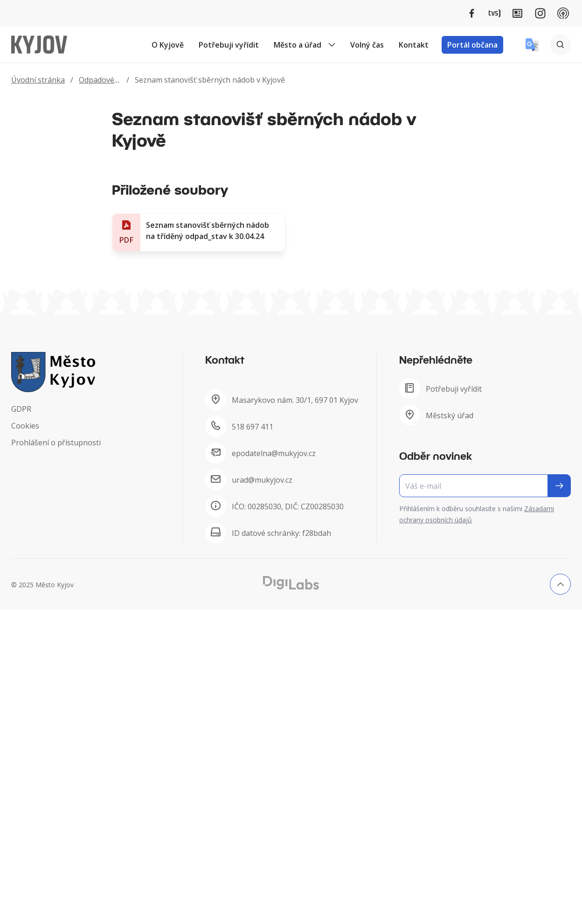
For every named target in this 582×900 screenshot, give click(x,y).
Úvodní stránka (38, 80)
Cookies (25, 426)
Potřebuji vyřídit (229, 45)
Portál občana (472, 45)
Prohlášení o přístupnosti (56, 442)
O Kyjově (168, 45)
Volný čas (367, 45)
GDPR (21, 409)
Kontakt (414, 45)
